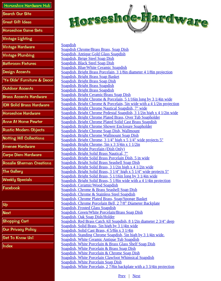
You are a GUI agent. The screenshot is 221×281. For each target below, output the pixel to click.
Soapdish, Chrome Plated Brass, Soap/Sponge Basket (104, 199)
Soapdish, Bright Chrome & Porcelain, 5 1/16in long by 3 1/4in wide (116, 99)
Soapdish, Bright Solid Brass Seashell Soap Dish (100, 162)
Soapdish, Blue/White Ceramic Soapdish (94, 67)
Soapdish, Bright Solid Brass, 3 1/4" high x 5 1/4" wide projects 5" (115, 171)
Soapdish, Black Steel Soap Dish (87, 63)
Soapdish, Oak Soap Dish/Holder (88, 217)
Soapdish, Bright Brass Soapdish (87, 85)
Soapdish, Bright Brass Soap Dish (88, 81)
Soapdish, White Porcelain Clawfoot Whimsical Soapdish (107, 257)
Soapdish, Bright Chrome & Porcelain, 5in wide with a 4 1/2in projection (120, 104)
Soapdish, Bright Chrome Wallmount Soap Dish (100, 135)
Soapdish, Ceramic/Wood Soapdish (89, 185)
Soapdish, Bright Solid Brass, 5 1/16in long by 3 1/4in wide (109, 176)
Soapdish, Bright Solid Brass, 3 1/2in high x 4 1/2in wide (107, 167)
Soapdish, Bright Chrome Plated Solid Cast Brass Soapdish (109, 122)
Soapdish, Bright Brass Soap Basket (90, 76)
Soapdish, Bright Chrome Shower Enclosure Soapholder (106, 126)
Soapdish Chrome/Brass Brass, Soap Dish (95, 49)
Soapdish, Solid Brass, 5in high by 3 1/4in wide (99, 226)
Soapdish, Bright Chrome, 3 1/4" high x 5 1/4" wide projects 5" (112, 140)
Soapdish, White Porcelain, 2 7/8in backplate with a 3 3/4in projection (117, 266)
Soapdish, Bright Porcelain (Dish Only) (93, 149)
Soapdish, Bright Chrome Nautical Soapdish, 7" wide (104, 108)
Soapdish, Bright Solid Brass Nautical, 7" (94, 153)
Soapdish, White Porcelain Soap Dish (91, 262)
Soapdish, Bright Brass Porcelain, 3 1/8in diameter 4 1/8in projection (116, 72)
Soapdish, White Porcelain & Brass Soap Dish (98, 248)
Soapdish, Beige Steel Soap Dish (87, 58)
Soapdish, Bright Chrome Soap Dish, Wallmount (100, 131)
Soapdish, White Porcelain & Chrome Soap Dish (100, 253)
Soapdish (68, 45)
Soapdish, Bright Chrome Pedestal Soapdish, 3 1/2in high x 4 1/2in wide (119, 113)
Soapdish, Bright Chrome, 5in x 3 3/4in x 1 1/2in (100, 144)
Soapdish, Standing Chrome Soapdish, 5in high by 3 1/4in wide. (113, 235)
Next (136, 276)
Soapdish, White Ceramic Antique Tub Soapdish (100, 239)
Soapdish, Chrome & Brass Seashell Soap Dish (99, 190)
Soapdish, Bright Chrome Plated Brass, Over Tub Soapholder (110, 117)
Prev (122, 276)
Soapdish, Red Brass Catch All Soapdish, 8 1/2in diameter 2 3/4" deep (117, 221)
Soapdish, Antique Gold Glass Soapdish (93, 54)
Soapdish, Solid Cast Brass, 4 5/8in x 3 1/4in (97, 230)
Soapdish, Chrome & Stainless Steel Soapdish (98, 194)
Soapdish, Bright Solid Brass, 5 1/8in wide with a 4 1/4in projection (115, 180)
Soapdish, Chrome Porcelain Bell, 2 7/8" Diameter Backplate (110, 203)
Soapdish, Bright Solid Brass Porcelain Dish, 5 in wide (105, 158)
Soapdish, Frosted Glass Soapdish (88, 208)
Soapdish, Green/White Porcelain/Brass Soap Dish (102, 212)
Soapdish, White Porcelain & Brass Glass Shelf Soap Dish (108, 244)
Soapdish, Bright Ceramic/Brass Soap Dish (96, 94)
